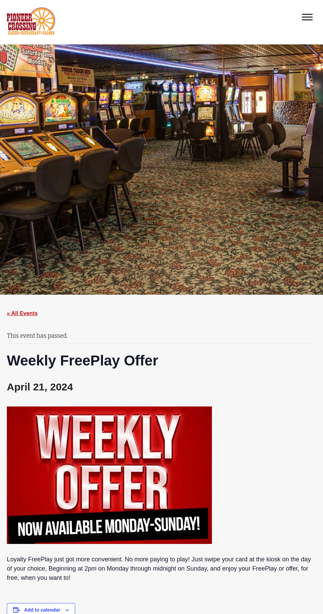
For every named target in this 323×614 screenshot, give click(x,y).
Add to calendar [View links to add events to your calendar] (42, 610)
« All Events (22, 313)
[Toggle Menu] (307, 17)
